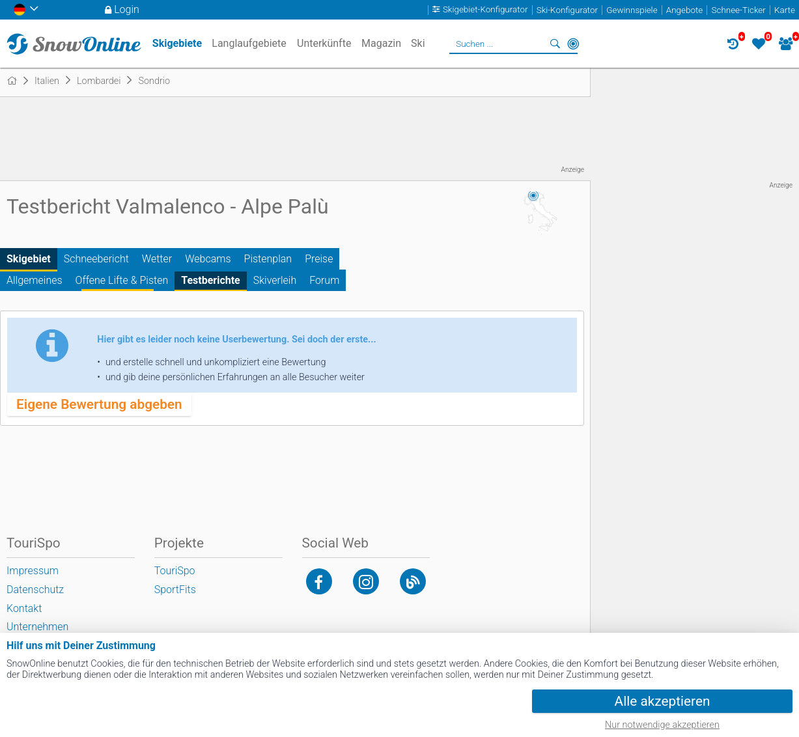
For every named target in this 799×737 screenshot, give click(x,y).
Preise (319, 259)
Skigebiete (177, 43)
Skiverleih (274, 280)
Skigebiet (29, 259)
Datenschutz (35, 589)
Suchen (554, 43)
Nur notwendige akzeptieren (662, 724)
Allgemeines (35, 280)
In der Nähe (573, 43)
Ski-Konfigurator (567, 10)
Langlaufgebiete (249, 43)
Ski (418, 43)
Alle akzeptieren (662, 701)
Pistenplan (268, 259)
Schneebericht (96, 259)
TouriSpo (174, 570)
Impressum (33, 570)
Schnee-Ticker (739, 10)
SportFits (175, 589)
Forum (324, 280)
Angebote (684, 10)
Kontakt (24, 608)
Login (126, 9)
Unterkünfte (324, 43)
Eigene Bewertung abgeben (99, 404)
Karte (784, 10)
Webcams (208, 259)
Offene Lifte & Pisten (122, 280)
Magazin (381, 43)
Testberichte (210, 280)
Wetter (157, 259)
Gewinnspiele (631, 10)
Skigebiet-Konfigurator (485, 10)
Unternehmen (37, 626)
